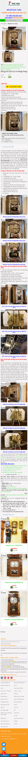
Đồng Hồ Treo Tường (12, 23)
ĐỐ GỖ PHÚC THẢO (14, 10)
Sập (15, 710)
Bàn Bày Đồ (3, 718)
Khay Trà (16, 707)
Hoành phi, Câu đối (18, 718)
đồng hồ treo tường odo (18, 65)
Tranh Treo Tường (18, 688)
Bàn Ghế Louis (4, 699)
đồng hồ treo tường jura (8, 64)
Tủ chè (15, 715)
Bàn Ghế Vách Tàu (5, 704)
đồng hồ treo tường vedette (6, 65)
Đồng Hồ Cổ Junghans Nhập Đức (14, 619)
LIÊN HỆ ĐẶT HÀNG (14, 87)
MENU (2, 20)
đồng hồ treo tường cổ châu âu (7, 67)
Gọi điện (13, 755)
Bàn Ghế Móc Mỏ (18, 702)
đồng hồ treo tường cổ (15, 68)
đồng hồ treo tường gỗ (5, 68)
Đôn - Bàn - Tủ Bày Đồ (6, 691)
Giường (16, 721)
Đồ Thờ (15, 724)
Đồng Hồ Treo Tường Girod (14, 545)
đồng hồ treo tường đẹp (6, 69)
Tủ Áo (15, 685)
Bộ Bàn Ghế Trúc (5, 702)
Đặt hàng (14, 550)
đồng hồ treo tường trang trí (20, 67)
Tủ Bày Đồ (16, 713)
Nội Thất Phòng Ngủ (19, 699)
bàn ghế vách (19, 457)
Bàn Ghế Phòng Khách (19, 682)
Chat (22, 755)
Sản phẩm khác (4, 726)
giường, (4, 459)
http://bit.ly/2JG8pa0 (6, 491)
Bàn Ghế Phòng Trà (5, 685)
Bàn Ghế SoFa (4, 696)
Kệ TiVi (2, 688)
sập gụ (17, 455)
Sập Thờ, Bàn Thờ (5, 721)
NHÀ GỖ (16, 693)
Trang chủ (4, 23)
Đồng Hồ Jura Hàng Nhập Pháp (14, 582)
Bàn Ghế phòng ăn (5, 724)
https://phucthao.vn (11, 486)
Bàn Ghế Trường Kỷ (5, 682)
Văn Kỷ (15, 704)
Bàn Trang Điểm (4, 710)
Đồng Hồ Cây (4, 693)
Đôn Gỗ (2, 707)
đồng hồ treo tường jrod (18, 64)
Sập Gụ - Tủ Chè (17, 691)
